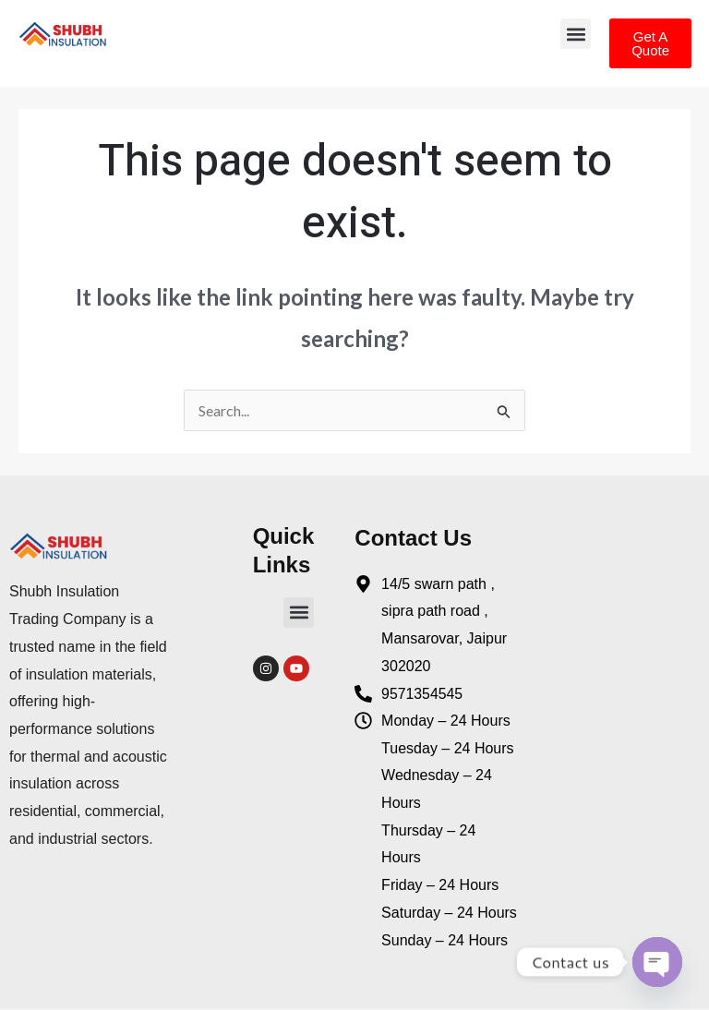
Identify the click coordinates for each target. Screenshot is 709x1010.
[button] (575, 33)
